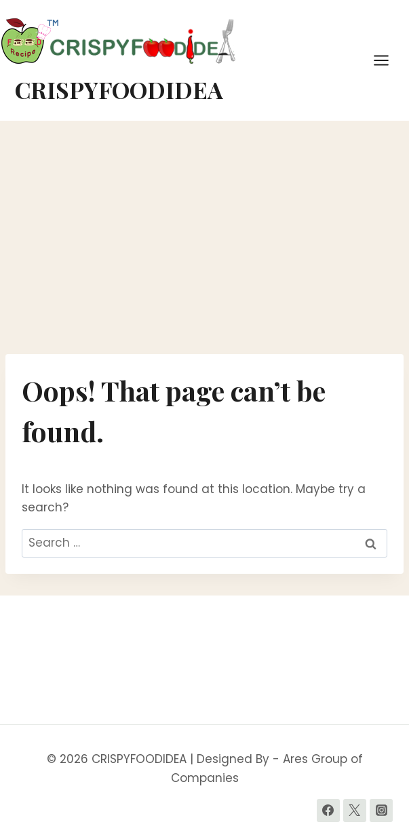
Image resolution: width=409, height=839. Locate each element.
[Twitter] (354, 810)
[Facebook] (328, 810)
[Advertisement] (204, 237)
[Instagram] (381, 810)
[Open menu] (388, 60)
